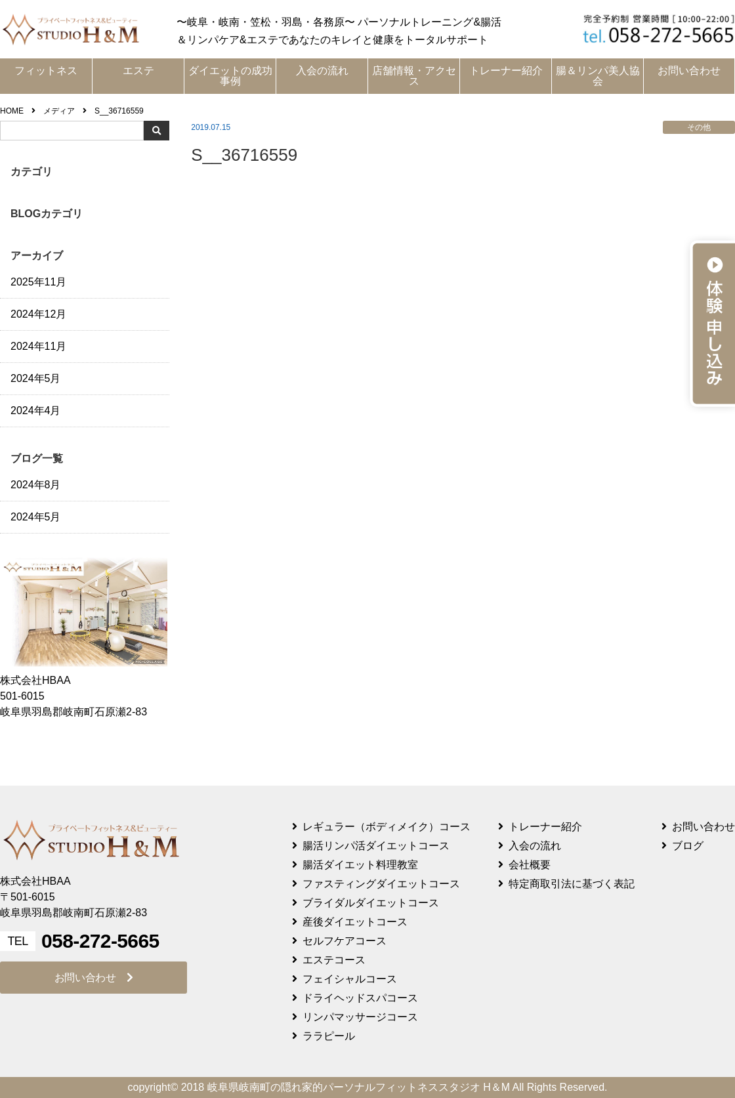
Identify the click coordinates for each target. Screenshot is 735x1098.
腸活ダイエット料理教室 (360, 864)
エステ (138, 70)
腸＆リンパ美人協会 (598, 76)
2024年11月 (38, 346)
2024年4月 (35, 410)
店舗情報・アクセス (414, 76)
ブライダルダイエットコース (371, 902)
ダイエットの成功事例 (230, 76)
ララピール (329, 1036)
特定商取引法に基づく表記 (572, 883)
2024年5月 (35, 378)
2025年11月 (38, 281)
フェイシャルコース (350, 978)
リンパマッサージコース (360, 1017)
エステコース (334, 959)
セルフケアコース (345, 940)
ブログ (688, 845)
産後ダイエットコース (355, 921)
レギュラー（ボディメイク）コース (387, 826)
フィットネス (45, 70)
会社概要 (530, 864)
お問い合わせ (689, 70)
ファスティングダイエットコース (381, 883)
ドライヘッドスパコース (360, 997)
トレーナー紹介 (506, 70)
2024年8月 (35, 484)
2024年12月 (38, 314)
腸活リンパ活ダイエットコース (376, 845)
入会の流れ (322, 70)
